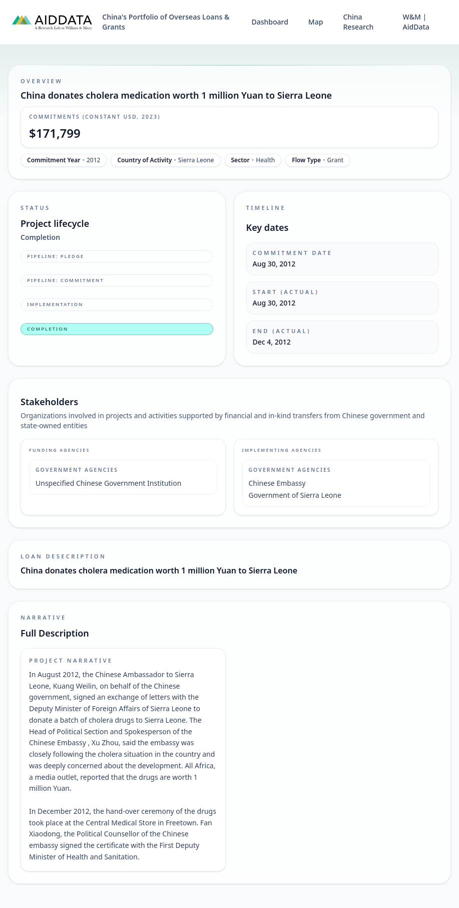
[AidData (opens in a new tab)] (52, 22)
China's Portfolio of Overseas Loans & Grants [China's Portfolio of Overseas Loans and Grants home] (165, 22)
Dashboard (269, 22)
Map (315, 22)
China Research (358, 22)
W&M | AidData (416, 22)
